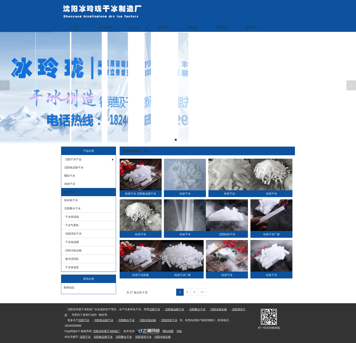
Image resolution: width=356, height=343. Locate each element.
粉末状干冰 (71, 200)
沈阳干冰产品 (73, 159)
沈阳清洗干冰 (73, 233)
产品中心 (134, 27)
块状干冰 (69, 183)
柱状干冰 (69, 192)
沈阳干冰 (154, 309)
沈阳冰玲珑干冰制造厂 (106, 331)
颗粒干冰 (69, 175)
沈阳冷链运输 (73, 250)
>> (202, 292)
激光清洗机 (72, 258)
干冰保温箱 (72, 216)
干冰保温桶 (72, 242)
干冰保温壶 (72, 267)
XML (179, 331)
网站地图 (168, 331)
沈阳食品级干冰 (73, 167)
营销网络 (221, 27)
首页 (75, 27)
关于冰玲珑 (105, 27)
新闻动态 (192, 27)
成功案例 (163, 27)
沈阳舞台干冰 (72, 208)
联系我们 (251, 27)
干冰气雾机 (72, 225)
